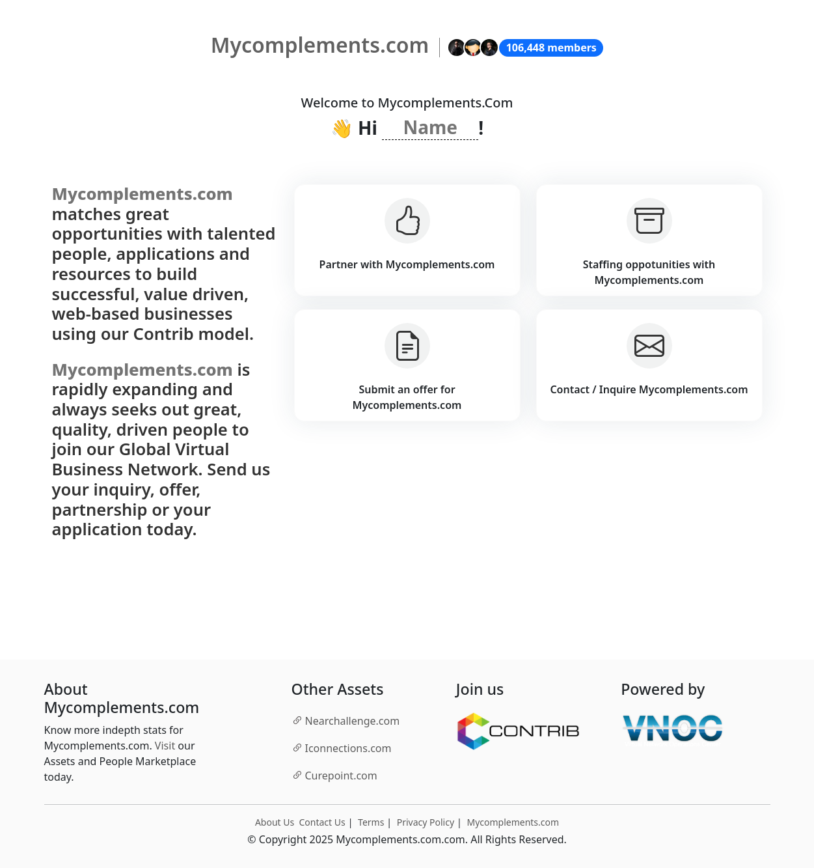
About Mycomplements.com (122, 698)
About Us (274, 822)
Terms (371, 822)
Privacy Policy (425, 822)
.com (346, 720)
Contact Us (322, 822)
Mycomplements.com (513, 822)
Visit (165, 745)
